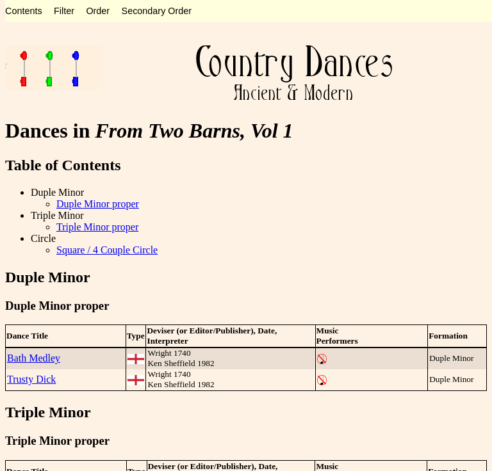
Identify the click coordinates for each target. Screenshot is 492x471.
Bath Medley (33, 358)
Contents (23, 11)
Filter (64, 11)
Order (98, 11)
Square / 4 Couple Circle (107, 249)
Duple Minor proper (97, 203)
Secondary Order (157, 11)
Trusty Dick (31, 379)
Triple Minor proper (97, 226)
